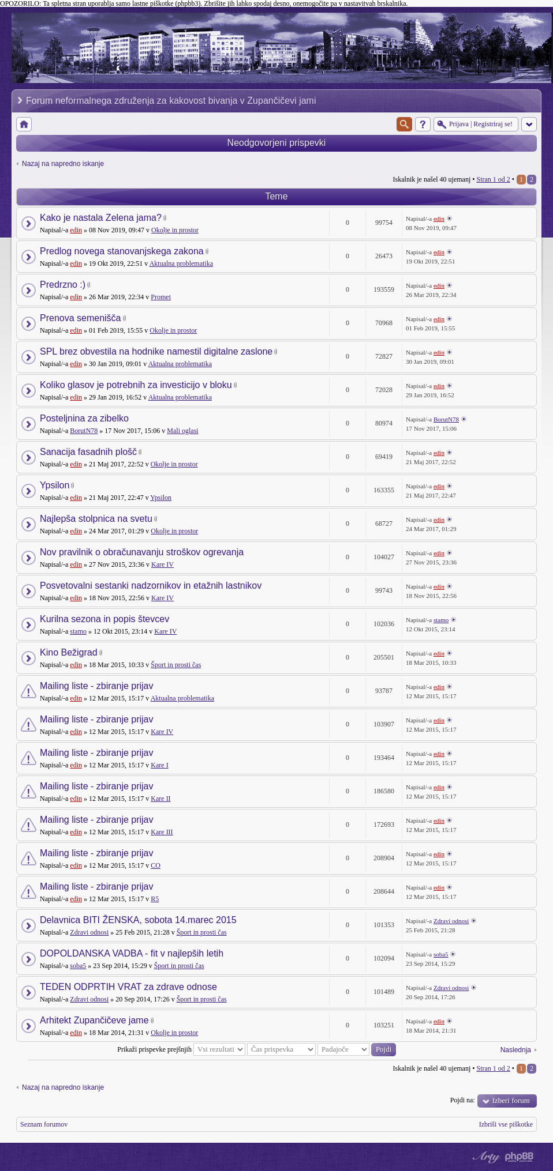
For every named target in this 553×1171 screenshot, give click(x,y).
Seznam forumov (44, 1124)
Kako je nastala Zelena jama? (101, 218)
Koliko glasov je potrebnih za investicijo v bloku (136, 385)
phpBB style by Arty (485, 1157)
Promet (161, 297)
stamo (78, 631)
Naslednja (515, 1049)
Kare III (162, 832)
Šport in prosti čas (176, 665)
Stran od (493, 179)
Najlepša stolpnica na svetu (96, 519)
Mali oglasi (182, 431)
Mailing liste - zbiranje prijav (97, 686)
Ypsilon (54, 485)
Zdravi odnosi (89, 932)
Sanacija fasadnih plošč (88, 452)
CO (155, 865)
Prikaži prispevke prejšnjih (181, 1049)
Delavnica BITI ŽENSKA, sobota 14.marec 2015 (138, 920)
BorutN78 (84, 431)
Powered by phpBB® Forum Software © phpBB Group (519, 1157)
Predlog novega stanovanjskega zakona (122, 251)
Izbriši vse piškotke (506, 1124)
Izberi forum (511, 1100)
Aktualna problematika (181, 263)
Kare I (159, 765)
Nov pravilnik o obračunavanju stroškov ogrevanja (142, 552)
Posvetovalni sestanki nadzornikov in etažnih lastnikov (150, 585)
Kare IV (162, 564)
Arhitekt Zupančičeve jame (94, 1020)
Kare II (160, 799)
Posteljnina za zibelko (84, 418)
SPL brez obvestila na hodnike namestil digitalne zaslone (156, 351)
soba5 (78, 966)
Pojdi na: (462, 1100)
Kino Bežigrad (69, 652)
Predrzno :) (62, 284)
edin (76, 230)
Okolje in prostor (175, 230)
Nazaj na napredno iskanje (63, 164)
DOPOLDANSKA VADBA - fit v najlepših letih (131, 953)
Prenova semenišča (80, 318)
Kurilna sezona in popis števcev (104, 619)
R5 (155, 899)
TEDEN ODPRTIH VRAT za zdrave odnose (128, 987)
